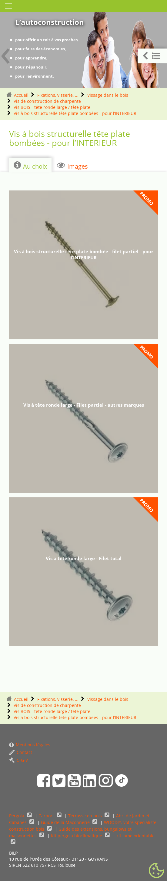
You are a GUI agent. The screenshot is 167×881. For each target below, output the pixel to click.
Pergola (17, 816)
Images (72, 165)
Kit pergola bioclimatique (77, 836)
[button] (152, 56)
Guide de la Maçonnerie (66, 822)
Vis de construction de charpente (47, 101)
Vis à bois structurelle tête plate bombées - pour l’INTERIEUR (75, 113)
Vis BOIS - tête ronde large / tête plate (52, 107)
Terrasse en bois (85, 816)
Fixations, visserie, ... (57, 95)
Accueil (21, 95)
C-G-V (18, 760)
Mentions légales (29, 745)
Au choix (30, 165)
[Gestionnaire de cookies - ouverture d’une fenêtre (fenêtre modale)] (156, 870)
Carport (46, 816)
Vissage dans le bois (107, 95)
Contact (20, 752)
